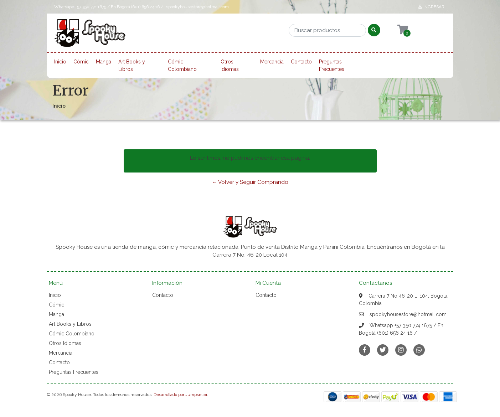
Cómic (81, 62)
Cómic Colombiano (182, 65)
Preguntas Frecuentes (331, 65)
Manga (103, 62)
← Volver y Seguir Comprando (250, 182)
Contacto (301, 62)
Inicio (60, 62)
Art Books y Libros (131, 65)
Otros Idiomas (230, 65)
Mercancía (272, 62)
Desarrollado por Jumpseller (180, 394)
